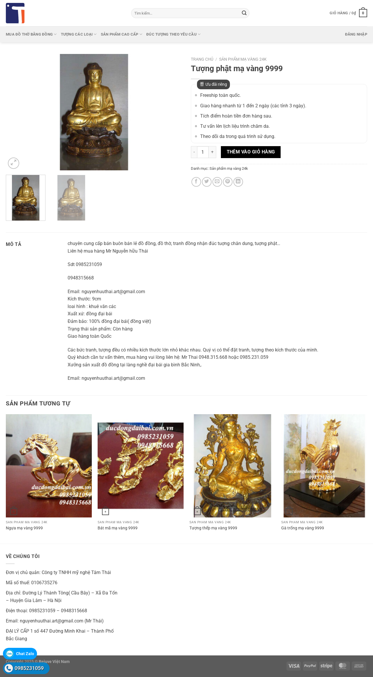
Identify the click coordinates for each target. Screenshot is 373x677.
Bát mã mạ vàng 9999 (118, 528)
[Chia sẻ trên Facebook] (196, 182)
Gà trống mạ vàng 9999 (302, 528)
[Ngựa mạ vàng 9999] (49, 465)
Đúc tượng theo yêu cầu (173, 34)
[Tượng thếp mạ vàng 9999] (232, 465)
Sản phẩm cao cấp (121, 34)
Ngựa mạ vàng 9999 (24, 528)
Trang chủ (202, 59)
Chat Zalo (25, 653)
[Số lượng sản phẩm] (203, 152)
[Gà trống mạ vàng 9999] (324, 465)
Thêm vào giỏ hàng (251, 152)
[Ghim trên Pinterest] (228, 182)
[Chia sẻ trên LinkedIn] (238, 182)
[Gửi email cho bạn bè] (217, 182)
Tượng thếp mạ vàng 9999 (213, 528)
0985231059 (29, 668)
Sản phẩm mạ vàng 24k (243, 59)
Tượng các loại (79, 34)
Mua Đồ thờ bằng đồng (31, 34)
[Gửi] (244, 13)
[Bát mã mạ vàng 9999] (141, 465)
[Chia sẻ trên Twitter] (207, 182)
